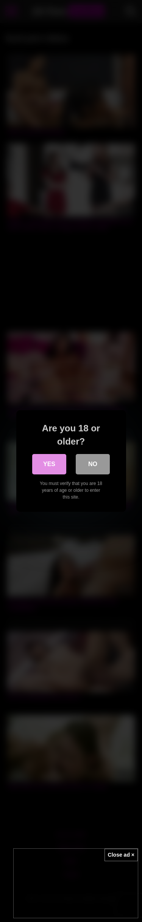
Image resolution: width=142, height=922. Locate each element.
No (92, 464)
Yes (49, 464)
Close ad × (121, 855)
